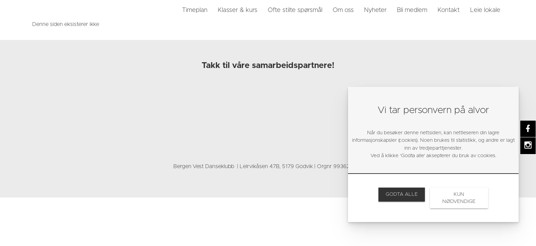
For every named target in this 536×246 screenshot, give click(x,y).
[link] (61, 10)
